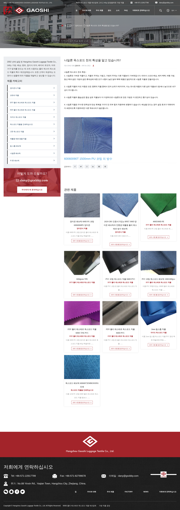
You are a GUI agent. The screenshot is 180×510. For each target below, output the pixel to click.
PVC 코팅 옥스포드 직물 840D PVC (120, 279)
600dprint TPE (82, 279)
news (145, 492)
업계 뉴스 (78, 25)
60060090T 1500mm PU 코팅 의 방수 (88, 158)
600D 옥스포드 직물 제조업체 (87, 3)
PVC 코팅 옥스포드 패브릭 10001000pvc (158, 279)
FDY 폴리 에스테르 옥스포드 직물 (32, 109)
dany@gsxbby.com (164, 3)
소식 (117, 10)
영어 (173, 10)
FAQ (126, 10)
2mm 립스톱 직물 (158, 329)
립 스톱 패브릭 (32, 146)
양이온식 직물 (32, 88)
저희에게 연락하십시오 (141, 10)
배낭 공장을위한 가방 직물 (114, 3)
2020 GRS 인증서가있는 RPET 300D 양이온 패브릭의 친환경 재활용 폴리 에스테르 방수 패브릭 (120, 225)
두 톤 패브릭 (32, 160)
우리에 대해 (86, 10)
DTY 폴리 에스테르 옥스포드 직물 (32, 102)
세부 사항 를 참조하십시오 (82, 241)
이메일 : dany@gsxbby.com (119, 475)
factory (129, 492)
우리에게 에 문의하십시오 (32, 189)
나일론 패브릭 (32, 153)
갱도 (109, 10)
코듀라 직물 (32, 95)
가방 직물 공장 (104, 506)
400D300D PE (158, 222)
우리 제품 (99, 10)
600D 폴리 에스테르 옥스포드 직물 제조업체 (79, 506)
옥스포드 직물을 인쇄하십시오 (32, 124)
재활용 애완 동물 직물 (32, 138)
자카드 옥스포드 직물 (32, 117)
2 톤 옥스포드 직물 (32, 131)
